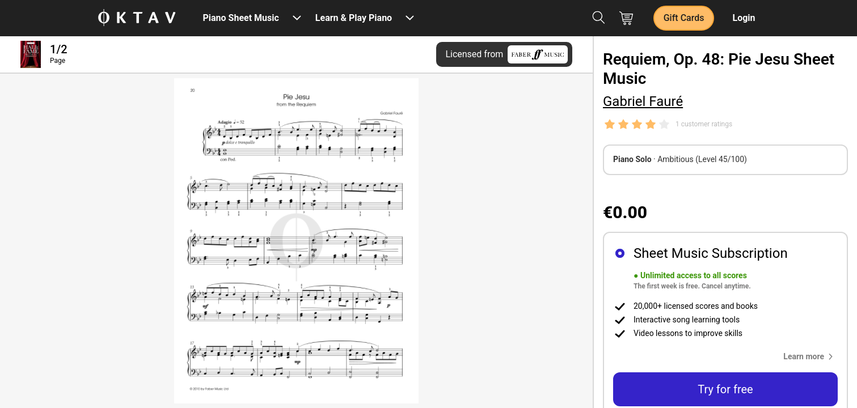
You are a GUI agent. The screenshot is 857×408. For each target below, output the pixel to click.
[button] (810, 356)
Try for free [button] (725, 389)
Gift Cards (684, 17)
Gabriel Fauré (643, 101)
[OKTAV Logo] (137, 18)
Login (743, 17)
